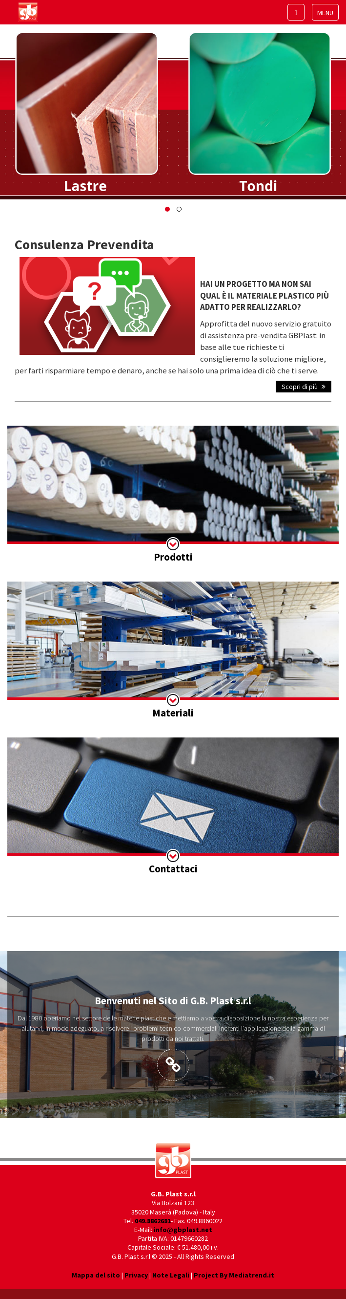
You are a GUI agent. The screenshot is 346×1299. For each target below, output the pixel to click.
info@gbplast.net (183, 1229)
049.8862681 (153, 1220)
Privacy (136, 1275)
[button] (167, 209)
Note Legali (170, 1275)
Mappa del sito (96, 1275)
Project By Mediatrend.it (234, 1275)
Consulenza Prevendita (84, 244)
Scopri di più (304, 386)
